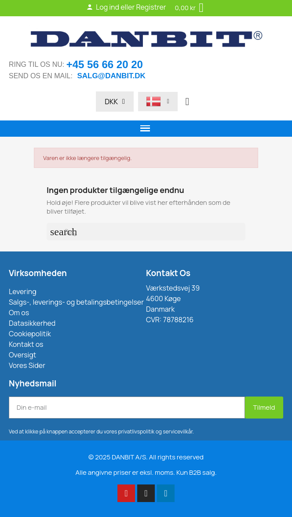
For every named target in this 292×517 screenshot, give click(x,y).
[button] (187, 101)
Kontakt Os (168, 273)
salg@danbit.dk (111, 76)
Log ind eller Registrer (126, 7)
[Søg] (146, 231)
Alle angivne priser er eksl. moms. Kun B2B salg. (146, 472)
